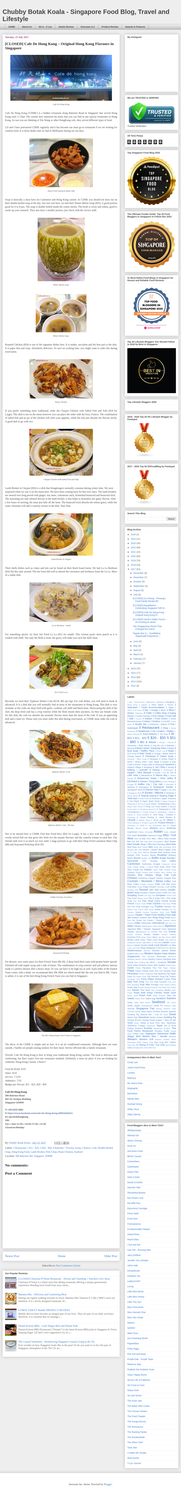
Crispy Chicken (149, 887)
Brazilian (145, 855)
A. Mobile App (157, 820)
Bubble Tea (146, 858)
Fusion (159, 906)
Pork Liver (172, 982)
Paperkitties (133, 1343)
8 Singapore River (134, 793)
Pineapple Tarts (133, 979)
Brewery (172, 855)
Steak (172, 1014)
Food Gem (132, 1218)
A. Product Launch (147, 823)
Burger (163, 858)
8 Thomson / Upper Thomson (163, 798)
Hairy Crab (164, 912)
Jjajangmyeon (140, 932)
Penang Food (169, 971)
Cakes (173, 861)
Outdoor (162, 965)
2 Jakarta (143, 705)
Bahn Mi (137, 839)
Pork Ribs (145, 984)
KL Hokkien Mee (155, 932)
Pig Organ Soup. (140, 976)
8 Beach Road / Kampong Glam (150, 748)
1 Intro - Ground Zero (135, 702)
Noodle (172, 962)
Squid (165, 1015)
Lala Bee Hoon (164, 937)
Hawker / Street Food (146, 915)
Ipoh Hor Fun (170, 923)
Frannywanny (134, 1224)
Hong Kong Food (20, 1151)
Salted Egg (150, 998)
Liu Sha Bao (156, 943)
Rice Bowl (145, 990)
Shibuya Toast (170, 1006)
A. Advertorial (163, 809)
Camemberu (133, 1161)
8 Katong (154, 770)
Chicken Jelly (159, 872)
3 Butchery (138, 713)
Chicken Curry (134, 872)
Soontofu (130, 1012)
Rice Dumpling (157, 990)
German (167, 907)
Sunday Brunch (134, 1020)
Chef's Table (158, 870)
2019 (133, 560)
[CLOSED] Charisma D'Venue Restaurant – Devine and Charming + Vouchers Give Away (64, 1278)
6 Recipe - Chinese (165, 742)
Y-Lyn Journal (134, 1463)
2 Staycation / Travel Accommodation (151, 706)
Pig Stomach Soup (155, 976)
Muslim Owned (141, 959)
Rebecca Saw (134, 1364)
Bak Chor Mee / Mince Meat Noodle (159, 839)
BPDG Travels (134, 1156)
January (137, 663)
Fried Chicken (154, 903)
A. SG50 (140, 825)
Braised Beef (156, 852)
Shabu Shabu (133, 1006)
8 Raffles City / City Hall (148, 784)
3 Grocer (138, 719)
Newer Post (12, 1256)
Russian (162, 995)
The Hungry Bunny (136, 1421)
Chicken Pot (171, 872)
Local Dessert (161, 945)
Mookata (151, 956)
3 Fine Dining (157, 716)
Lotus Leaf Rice (133, 948)
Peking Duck (148, 971)
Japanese (170, 925)
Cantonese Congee (151, 864)
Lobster (165, 942)
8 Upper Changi (167, 801)
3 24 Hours (137, 710)
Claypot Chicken (155, 878)
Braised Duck (169, 852)
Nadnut (130, 1322)
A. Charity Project (147, 812)
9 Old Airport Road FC (147, 809)
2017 (133, 569)
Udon (142, 1034)
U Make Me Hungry (137, 1453)
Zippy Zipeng (133, 1114)
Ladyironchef (133, 1281)
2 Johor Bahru (156, 705)
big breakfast (171, 1045)
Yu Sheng (141, 1045)
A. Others (168, 820)
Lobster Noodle (140, 945)
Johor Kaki (132, 1265)
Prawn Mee (132, 987)
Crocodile (160, 887)
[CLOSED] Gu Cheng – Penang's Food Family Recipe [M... (149, 599)
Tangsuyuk (151, 1026)
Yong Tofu (131, 1045)
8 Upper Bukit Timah (150, 801)
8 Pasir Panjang (168, 782)
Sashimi (171, 998)
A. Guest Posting (145, 817)
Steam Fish (132, 1017)
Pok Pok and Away (136, 1354)
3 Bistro (162, 710)
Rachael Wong (134, 1104)
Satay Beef (139, 1002)
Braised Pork (133, 855)
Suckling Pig (170, 1017)
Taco (163, 1023)
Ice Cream (137, 920)
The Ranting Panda (137, 1432)
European (161, 895)
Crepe (139, 887)
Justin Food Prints (136, 1067)
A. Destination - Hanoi (164, 812)
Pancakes (146, 968)
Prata (161, 985)
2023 (133, 543)
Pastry (138, 971)
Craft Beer (132, 887)
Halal (173, 912)
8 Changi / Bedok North (163, 754)
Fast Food (132, 898)
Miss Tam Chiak (135, 1317)
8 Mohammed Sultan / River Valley (153, 778)
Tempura (138, 1028)
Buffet (155, 857)
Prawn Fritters (170, 985)
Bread (153, 855)
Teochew (148, 1028)
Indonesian (146, 923)
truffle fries (152, 1048)
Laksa (154, 937)
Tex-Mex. (167, 1028)
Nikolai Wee (133, 1099)
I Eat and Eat (133, 1244)
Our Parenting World (137, 1338)
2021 (133, 552)
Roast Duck (170, 992)
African (162, 828)
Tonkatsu (158, 1031)
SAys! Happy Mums (137, 1374)
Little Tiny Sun (134, 1302)
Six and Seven (134, 1395)
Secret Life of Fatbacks (138, 1380)
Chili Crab (170, 875)
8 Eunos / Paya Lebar (143, 765)
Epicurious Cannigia (137, 1208)
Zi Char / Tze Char (155, 1045)
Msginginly (132, 1088)
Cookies (150, 884)
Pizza (144, 979)
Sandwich (161, 998)
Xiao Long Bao (161, 1042)
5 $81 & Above (146, 742)
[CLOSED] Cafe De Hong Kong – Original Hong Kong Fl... (149, 613)
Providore (154, 987)
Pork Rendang (133, 985)
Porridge (154, 985)
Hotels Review (66, 27)
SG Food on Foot (135, 1385)
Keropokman (133, 1270)
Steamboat (143, 1017)
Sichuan (131, 1009)
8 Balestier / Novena (63, 1148)
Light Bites (146, 943)
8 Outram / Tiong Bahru (149, 781)
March (136, 654)
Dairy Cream (133, 1177)
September (139, 586)
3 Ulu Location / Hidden (162, 731)
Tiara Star (132, 1447)
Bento (156, 847)
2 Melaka (169, 705)
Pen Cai (158, 971)
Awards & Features (135, 27)
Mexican (147, 951)
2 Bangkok (169, 702)
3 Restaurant (19, 1148)
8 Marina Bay (160, 775)
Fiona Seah (133, 1213)
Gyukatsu (154, 912)
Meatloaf (172, 948)
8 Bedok (170, 748)
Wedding (172, 1036)
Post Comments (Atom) (68, 1265)
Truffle (166, 1031)
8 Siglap (163, 790)
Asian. (166, 832)
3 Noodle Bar (140, 724)
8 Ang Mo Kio (157, 745)
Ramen (135, 990)
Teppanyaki (157, 1028)
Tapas (159, 1025)
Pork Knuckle (160, 982)
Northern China (146, 965)
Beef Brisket (170, 841)
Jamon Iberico (158, 926)
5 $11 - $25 (33, 1148)
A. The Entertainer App (156, 825)
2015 (133, 673)
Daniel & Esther (135, 1182)
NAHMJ (131, 1328)
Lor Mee (172, 945)
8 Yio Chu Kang (142, 804)
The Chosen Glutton (137, 1411)
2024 (133, 539)
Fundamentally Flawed (138, 1229)
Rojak (155, 995)
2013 (133, 681)
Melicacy (131, 1078)
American (171, 828)
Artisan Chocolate (145, 832)
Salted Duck (140, 998)
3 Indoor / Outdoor (151, 721)
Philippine (149, 974)
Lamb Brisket (38, 1151)
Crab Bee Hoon (168, 884)
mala (129, 1048)
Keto (165, 932)
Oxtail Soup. (171, 965)
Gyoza (138, 912)
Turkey (135, 1034)
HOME (11, 27)
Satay (129, 1002)
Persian (142, 974)
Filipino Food (142, 898)
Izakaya (137, 926)
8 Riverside (169, 784)
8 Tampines (169, 793)
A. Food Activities (141, 815)
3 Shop (164, 728)
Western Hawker (162, 1039)
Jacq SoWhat (134, 1255)
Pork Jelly (149, 982)
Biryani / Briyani (150, 850)
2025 (133, 534)
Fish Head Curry (151, 901)
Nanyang (167, 959)
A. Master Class (143, 820)
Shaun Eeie (133, 1390)
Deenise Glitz (134, 1187)
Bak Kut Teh (133, 841)
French (130, 903)
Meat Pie (164, 948)
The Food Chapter (136, 1416)
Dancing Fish (132, 890)
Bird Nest (138, 850)
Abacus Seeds (142, 828)
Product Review (110, 27)
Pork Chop (51, 1151)
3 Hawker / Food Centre (155, 718)
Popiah (167, 979)
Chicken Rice (134, 875)
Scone (147, 1002)
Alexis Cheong (134, 1140)
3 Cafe (148, 712)
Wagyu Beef (134, 1036)
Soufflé (138, 1012)
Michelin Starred (160, 951)
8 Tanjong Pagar (165, 795)
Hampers (130, 915)
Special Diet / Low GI (151, 1014)
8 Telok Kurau (143, 799)
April (135, 650)
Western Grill (146, 1039)
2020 (133, 556)
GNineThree (133, 1234)
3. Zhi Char (163, 734)
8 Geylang (157, 765)
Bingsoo (130, 850)
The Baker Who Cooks (138, 1406)
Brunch (137, 858)
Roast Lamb (132, 995)
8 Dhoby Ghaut (166, 759)
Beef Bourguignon (156, 841)
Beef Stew (132, 847)
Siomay (159, 1009)
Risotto (167, 990)
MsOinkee (132, 1093)
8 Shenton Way (151, 789)
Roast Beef (139, 992)
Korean (172, 931)
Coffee (167, 881)
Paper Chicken (169, 968)
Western (132, 1039)
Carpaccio (166, 864)
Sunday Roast (148, 1020)
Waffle (173, 1033)
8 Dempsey (152, 759)
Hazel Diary (133, 1239)
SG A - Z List (45, 27)
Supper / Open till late (166, 1020)
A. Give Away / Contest (161, 815)
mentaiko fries (137, 1048)
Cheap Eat (138, 870)
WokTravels (133, 1458)
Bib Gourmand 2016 (167, 847)
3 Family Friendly (142, 716)
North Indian (132, 965)
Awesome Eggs (155, 835)
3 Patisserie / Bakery (157, 724)
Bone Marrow (143, 852)
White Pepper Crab (145, 1042)
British (130, 858)
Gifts (174, 907)
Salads (130, 998)
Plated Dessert (155, 979)
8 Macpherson (145, 775)
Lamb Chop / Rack (143, 940)
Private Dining (143, 987)
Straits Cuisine (156, 1017)
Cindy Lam (132, 1062)
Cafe (163, 861)
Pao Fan (157, 968)
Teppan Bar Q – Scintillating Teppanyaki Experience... (146, 634)
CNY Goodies (150, 861)
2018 (133, 565)
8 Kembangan (167, 770)
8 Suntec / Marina (152, 792)
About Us (27, 27)
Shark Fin (158, 1006)
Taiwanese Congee (136, 1026)
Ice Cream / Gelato (152, 920)
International (158, 923)
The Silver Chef (135, 1442)
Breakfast (162, 855)
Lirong (130, 1286)
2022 (133, 547)
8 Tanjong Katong (147, 795)
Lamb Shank (158, 940)
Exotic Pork (171, 895)
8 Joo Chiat (159, 767)
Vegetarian (150, 1033)
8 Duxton (164, 762)
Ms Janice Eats (134, 1083)
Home (61, 1256)
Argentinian (132, 832)
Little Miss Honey (135, 1296)
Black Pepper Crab (167, 850)
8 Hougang (147, 767)
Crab (94, 1148)
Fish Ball (137, 901)
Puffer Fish (166, 987)
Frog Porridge (142, 907)
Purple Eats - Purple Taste (140, 1359)
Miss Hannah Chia (136, 1312)
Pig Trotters (170, 976)
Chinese (86, 1148)
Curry (173, 886)
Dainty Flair (133, 1172)
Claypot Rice (170, 878)
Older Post (110, 1256)
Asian (78, 1148)
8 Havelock (168, 764)
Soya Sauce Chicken (150, 1011)
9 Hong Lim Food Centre (155, 807)
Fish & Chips (154, 898)
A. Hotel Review (164, 817)
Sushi (130, 1023)
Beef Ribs (171, 844)
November (138, 577)
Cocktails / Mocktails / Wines (145, 881)
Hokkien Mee (146, 918)
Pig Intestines (160, 974)
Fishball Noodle (168, 901)
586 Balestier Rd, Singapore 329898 (33, 1156)
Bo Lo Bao (132, 852)
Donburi (163, 890)
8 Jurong (170, 767)
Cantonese (133, 863)
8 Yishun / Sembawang (159, 804)
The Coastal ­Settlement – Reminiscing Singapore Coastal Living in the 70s (56, 1341)
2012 (133, 686)
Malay (143, 948)
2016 (133, 668)
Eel (146, 895)
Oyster (130, 968)
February (138, 659)
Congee (143, 884)
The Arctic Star (134, 1400)
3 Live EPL (166, 721)
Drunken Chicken (148, 893)
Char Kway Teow (162, 867)
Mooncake (161, 956)
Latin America (170, 940)
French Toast (140, 904)
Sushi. (136, 1023)
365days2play (134, 1130)
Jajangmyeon (146, 926)
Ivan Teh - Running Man (139, 1250)
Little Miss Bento (135, 1291)
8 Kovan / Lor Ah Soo (163, 773)
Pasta (130, 970)
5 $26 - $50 (46, 1148)
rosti (145, 1048)
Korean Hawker (151, 934)
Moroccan (172, 956)
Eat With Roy (133, 1203)
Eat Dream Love (135, 1198)
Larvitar (131, 1073)
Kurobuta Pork (134, 937)
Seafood (78, 1151)
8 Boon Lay (160, 751)
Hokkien (135, 918)
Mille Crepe (139, 954)
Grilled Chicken (162, 909)
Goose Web (143, 910)
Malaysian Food (154, 948)
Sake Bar (171, 995)
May (135, 646)
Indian (137, 923)
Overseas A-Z (87, 27)
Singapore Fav (145, 1008)
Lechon (139, 943)
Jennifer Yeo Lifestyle (137, 1260)
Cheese (148, 869)
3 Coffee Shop (160, 713)
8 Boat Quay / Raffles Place (151, 749)
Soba (174, 1009)
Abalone (154, 828)
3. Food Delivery (148, 734)
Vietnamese (163, 1033)
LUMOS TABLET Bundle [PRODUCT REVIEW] (44, 1310)
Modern (148, 953)
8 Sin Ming (171, 790)
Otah (155, 965)
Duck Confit (161, 893)
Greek (151, 910)
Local (150, 945)
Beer (150, 847)
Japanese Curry (159, 929)
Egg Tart (151, 895)
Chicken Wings (153, 875)
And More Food (135, 1151)
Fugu (152, 907)
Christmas (142, 878)
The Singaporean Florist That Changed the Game (147, 627)
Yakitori (172, 1042)
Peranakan (132, 973)
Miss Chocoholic (135, 1307)
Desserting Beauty (136, 1192)
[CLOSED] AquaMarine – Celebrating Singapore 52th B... (149, 606)
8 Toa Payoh (133, 801)
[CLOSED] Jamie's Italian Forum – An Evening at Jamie (150, 620)
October (137, 581)
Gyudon (146, 912)
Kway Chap (146, 937)
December (138, 573)
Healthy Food (164, 915)
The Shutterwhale (136, 1437)
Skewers (167, 1009)
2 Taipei (170, 707)
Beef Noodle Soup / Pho (139, 844)
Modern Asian (161, 953)
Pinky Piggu (133, 1348)
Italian (130, 926)
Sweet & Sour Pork (150, 1023)
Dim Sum (154, 889)
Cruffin (167, 887)
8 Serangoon (142, 787)
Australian (142, 835)
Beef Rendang (159, 844)
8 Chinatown (149, 756)
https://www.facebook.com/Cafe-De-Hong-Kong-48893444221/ (40, 1113)
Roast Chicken (65, 1151)
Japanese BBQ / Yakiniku (139, 929)
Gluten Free (132, 910)
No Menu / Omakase (156, 962)
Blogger (108, 1484)
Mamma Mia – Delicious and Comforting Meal (42, 1294)
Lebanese (131, 943)
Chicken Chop (170, 870)
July (135, 594)
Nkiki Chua (132, 1333)
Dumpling (132, 895)
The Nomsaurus (135, 1426)
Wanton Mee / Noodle (154, 1036)
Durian (141, 895)
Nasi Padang (139, 962)
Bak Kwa (144, 841)
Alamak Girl (133, 1135)
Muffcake (130, 959)
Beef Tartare (143, 847)
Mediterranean (134, 950)
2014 (133, 677)
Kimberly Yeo (133, 1276)
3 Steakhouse (143, 731)
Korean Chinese (134, 934)
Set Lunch (171, 1002)
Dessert (143, 889)
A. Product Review (164, 822)
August (137, 590)
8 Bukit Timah (144, 753)
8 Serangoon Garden (161, 787)
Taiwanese (171, 1023)
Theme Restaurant (143, 1031)
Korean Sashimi (169, 934)
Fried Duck (166, 904)
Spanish (164, 1011)
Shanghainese (147, 1006)
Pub (159, 987)
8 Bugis (170, 751)
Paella (138, 968)
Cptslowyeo (133, 1166)
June (136, 641)
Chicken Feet (147, 872)
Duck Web (172, 893)
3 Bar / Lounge (150, 710)
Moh (144, 956)
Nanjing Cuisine (155, 959)
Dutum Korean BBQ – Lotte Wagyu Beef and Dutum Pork (48, 1325)
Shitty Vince (133, 1109)
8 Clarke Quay (165, 756)
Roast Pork (145, 995)
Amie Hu (131, 1146)
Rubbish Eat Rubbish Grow (140, 1369)
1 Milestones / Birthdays (154, 702)
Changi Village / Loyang (143, 867)
